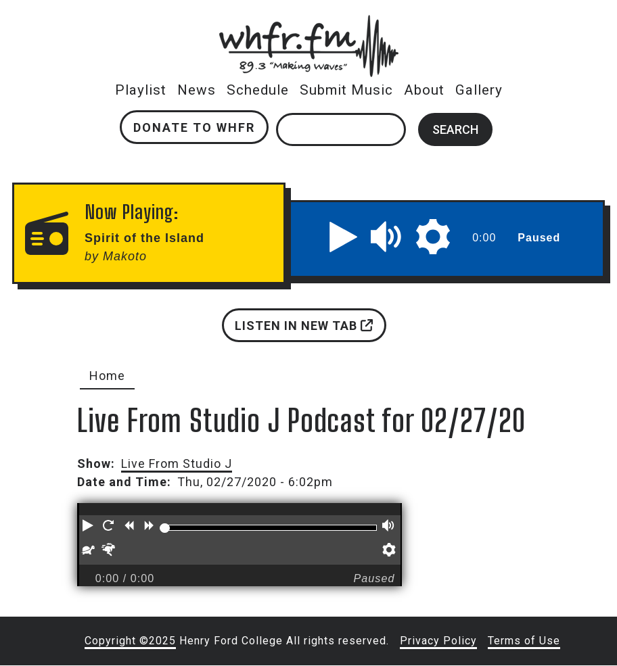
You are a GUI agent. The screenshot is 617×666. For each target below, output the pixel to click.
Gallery (479, 90)
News (196, 90)
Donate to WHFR (194, 127)
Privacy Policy (438, 640)
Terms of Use (524, 640)
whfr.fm (308, 24)
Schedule (258, 90)
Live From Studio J (176, 463)
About (424, 90)
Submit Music (346, 90)
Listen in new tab (304, 325)
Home (107, 375)
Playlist (140, 90)
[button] (343, 236)
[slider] (164, 528)
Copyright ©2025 (130, 640)
